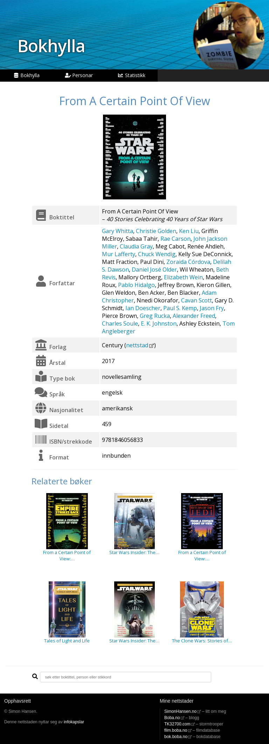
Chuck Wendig (156, 254)
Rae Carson (175, 239)
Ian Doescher (142, 308)
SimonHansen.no (180, 711)
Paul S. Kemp (180, 308)
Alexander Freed (194, 316)
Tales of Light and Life (67, 640)
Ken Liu (189, 231)
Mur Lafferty (118, 254)
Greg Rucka (155, 316)
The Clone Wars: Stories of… (202, 640)
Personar (79, 75)
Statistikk (131, 75)
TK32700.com (177, 724)
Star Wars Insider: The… (134, 552)
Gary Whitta (117, 231)
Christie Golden (156, 231)
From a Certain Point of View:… (67, 555)
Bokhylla (51, 45)
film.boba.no (175, 730)
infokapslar (74, 721)
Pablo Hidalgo (136, 285)
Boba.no (172, 717)
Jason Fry (212, 308)
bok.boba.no (175, 736)
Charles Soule (120, 323)
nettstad (137, 345)
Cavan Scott (196, 300)
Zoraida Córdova (188, 262)
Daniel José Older (154, 269)
